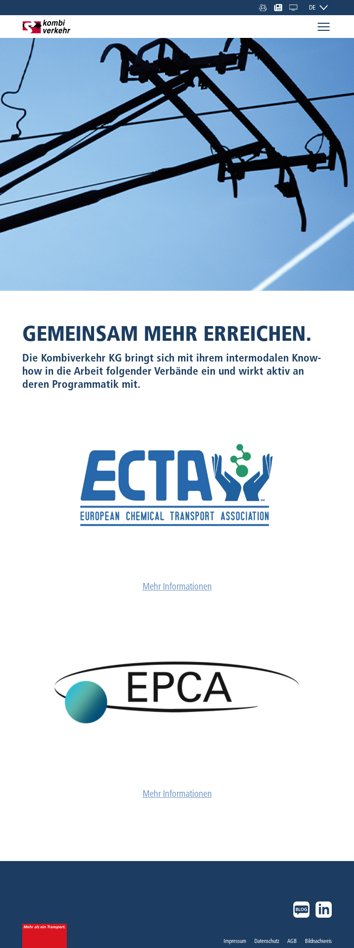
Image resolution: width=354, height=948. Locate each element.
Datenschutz (266, 941)
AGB (292, 941)
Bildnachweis (318, 941)
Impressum (235, 941)
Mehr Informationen (177, 586)
